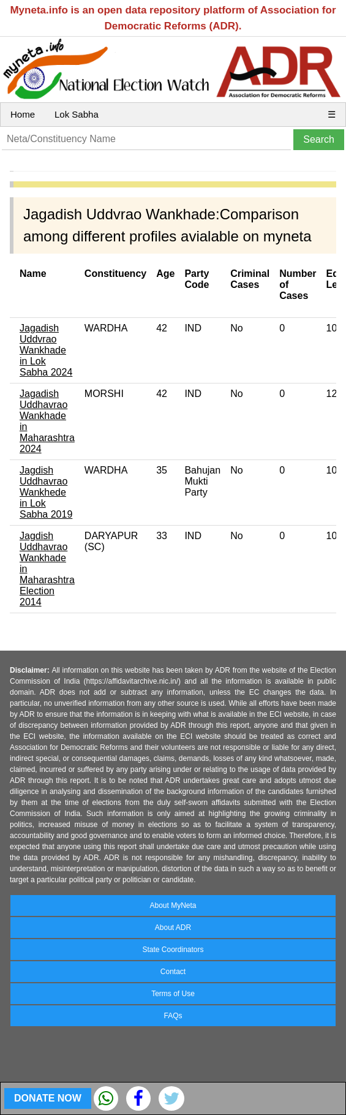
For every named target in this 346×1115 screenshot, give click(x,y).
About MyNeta (172, 905)
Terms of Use (173, 993)
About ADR (173, 927)
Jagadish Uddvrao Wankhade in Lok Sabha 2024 (46, 350)
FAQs (173, 1015)
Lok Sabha (77, 114)
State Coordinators (172, 949)
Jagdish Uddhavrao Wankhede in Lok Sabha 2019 (46, 492)
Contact (173, 971)
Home (22, 114)
